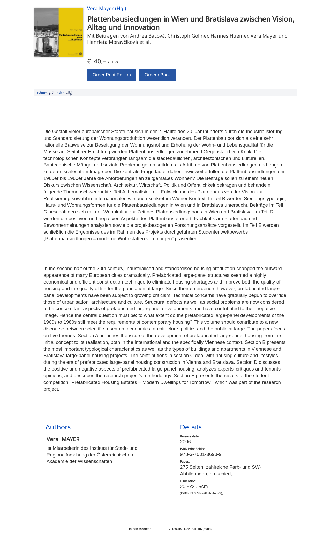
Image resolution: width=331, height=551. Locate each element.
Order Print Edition (112, 74)
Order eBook (158, 74)
